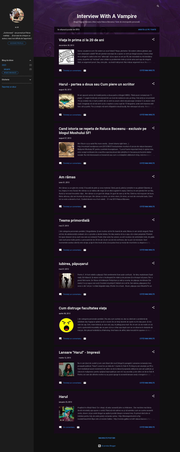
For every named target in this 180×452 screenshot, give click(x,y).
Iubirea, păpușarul (73, 264)
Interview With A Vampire (107, 16)
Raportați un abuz (9, 87)
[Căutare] (158, 6)
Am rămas (67, 177)
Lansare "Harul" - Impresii (79, 352)
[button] (153, 40)
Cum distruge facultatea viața (83, 308)
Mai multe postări (107, 438)
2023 (4, 65)
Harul (63, 397)
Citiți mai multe (147, 70)
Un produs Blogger (107, 446)
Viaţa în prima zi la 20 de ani (81, 40)
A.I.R (17, 27)
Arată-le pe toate (147, 30)
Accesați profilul (16, 43)
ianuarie (7, 69)
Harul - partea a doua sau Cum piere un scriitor (97, 84)
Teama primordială (74, 220)
